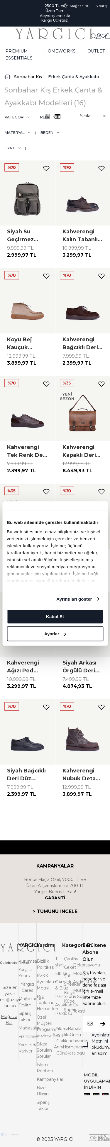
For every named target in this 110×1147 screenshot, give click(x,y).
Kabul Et (55, 616)
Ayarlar (55, 633)
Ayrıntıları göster (74, 599)
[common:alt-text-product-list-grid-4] (47, 116)
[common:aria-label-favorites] (98, 36)
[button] (89, 116)
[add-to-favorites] (46, 168)
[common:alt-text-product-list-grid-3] (57, 116)
